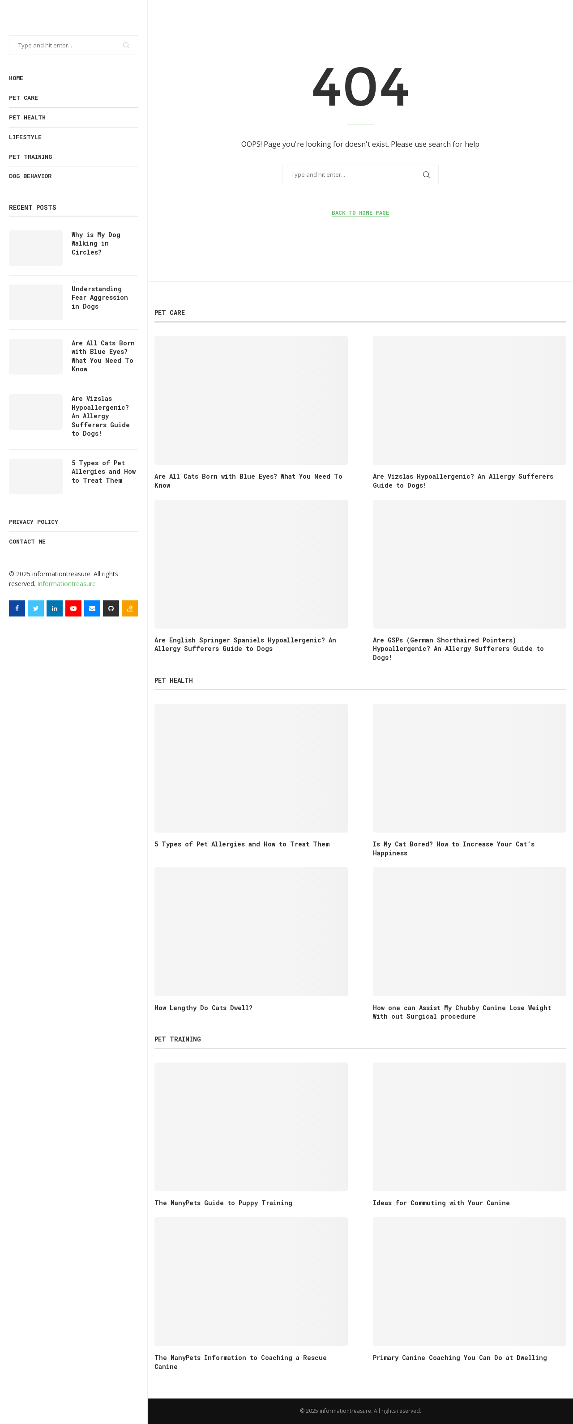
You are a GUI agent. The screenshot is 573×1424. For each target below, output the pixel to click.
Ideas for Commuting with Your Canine (441, 1203)
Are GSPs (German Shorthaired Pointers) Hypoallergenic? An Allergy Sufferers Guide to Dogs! (458, 649)
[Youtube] (73, 608)
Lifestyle (25, 137)
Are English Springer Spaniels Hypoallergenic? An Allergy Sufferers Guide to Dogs (245, 644)
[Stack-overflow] (130, 608)
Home (16, 78)
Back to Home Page (360, 212)
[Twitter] (36, 608)
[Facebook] (17, 608)
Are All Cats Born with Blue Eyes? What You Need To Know (103, 356)
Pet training (30, 157)
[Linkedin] (55, 608)
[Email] (92, 608)
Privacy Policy (33, 522)
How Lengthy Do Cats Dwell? (203, 1007)
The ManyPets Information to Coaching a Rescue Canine (240, 1362)
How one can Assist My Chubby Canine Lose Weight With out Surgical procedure (462, 1012)
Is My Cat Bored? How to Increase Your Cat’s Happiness (454, 848)
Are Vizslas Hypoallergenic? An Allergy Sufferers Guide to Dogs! (101, 416)
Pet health (27, 117)
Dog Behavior (30, 176)
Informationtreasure (66, 583)
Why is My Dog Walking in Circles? (96, 243)
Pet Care (23, 98)
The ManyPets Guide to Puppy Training (223, 1203)
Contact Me (27, 541)
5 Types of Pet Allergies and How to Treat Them (104, 472)
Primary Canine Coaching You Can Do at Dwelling (460, 1357)
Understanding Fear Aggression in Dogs (100, 297)
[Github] (111, 608)
